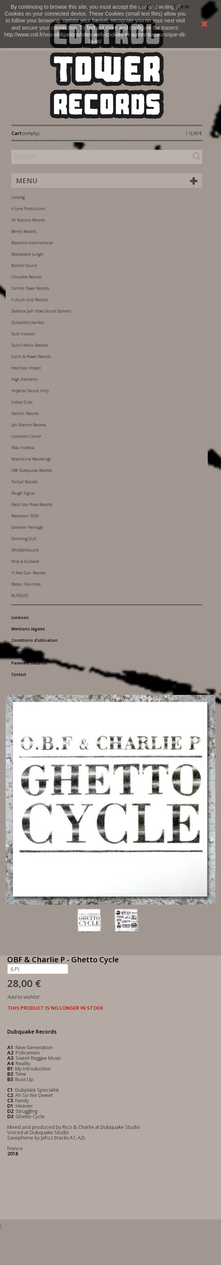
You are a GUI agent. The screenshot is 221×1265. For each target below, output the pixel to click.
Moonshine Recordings (31, 459)
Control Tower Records (30, 288)
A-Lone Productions (28, 208)
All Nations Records (28, 220)
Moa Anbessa (22, 447)
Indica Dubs (22, 402)
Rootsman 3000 (25, 516)
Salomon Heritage (27, 527)
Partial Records (24, 481)
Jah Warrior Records (28, 424)
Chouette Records (26, 277)
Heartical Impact (26, 368)
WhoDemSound (25, 550)
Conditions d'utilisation (34, 640)
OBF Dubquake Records (31, 470)
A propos (20, 651)
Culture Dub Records (29, 299)
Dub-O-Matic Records (29, 345)
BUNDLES (19, 595)
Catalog (18, 197)
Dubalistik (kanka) (27, 322)
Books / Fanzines (26, 584)
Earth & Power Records (31, 356)
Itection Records (25, 413)
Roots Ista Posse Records (31, 504)
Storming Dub (23, 538)
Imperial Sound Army (30, 390)
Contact (18, 674)
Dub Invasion (23, 333)
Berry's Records (23, 231)
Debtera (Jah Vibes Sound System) (41, 311)
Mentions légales (28, 629)
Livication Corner (26, 436)
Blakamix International (32, 242)
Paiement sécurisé (29, 663)
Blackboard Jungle (27, 254)
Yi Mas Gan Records (28, 572)
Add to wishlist (23, 996)
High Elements (24, 379)
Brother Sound (24, 265)
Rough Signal (23, 493)
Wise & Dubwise (25, 561)
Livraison (20, 617)
